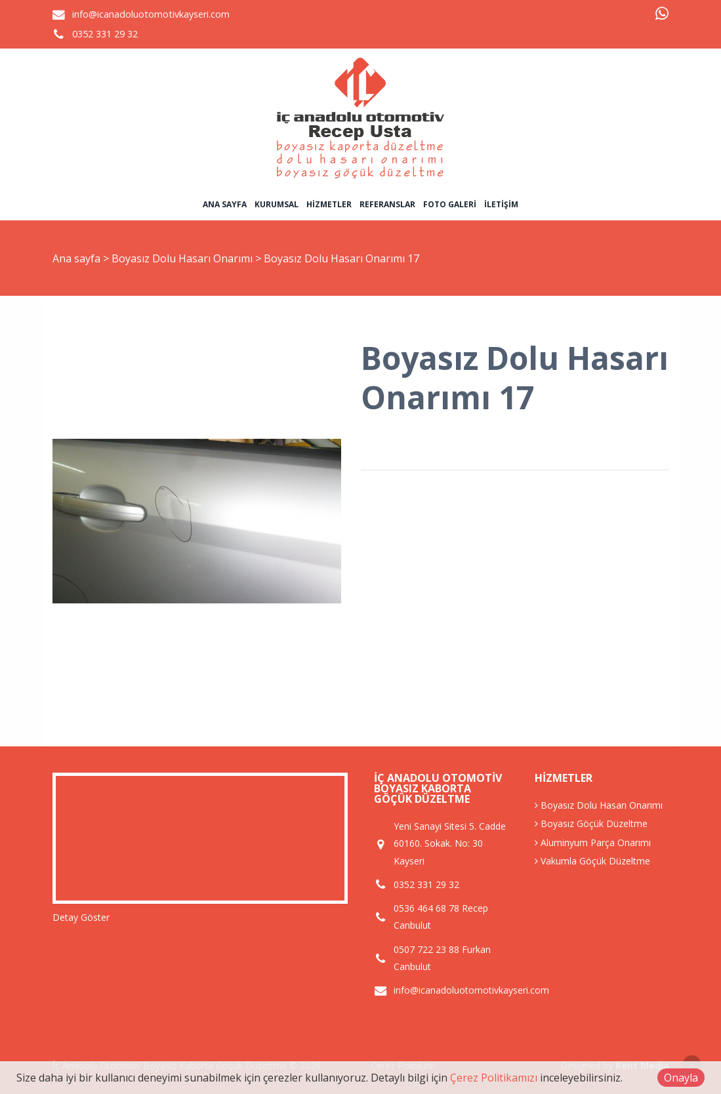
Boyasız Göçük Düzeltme (591, 823)
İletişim (501, 204)
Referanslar (387, 204)
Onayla (681, 1077)
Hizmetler (329, 204)
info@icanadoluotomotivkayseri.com (151, 14)
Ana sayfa (225, 204)
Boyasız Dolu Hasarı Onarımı (183, 258)
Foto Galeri (449, 204)
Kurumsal (277, 204)
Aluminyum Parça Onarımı (593, 842)
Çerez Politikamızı (493, 1077)
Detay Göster (81, 917)
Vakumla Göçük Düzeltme (592, 861)
